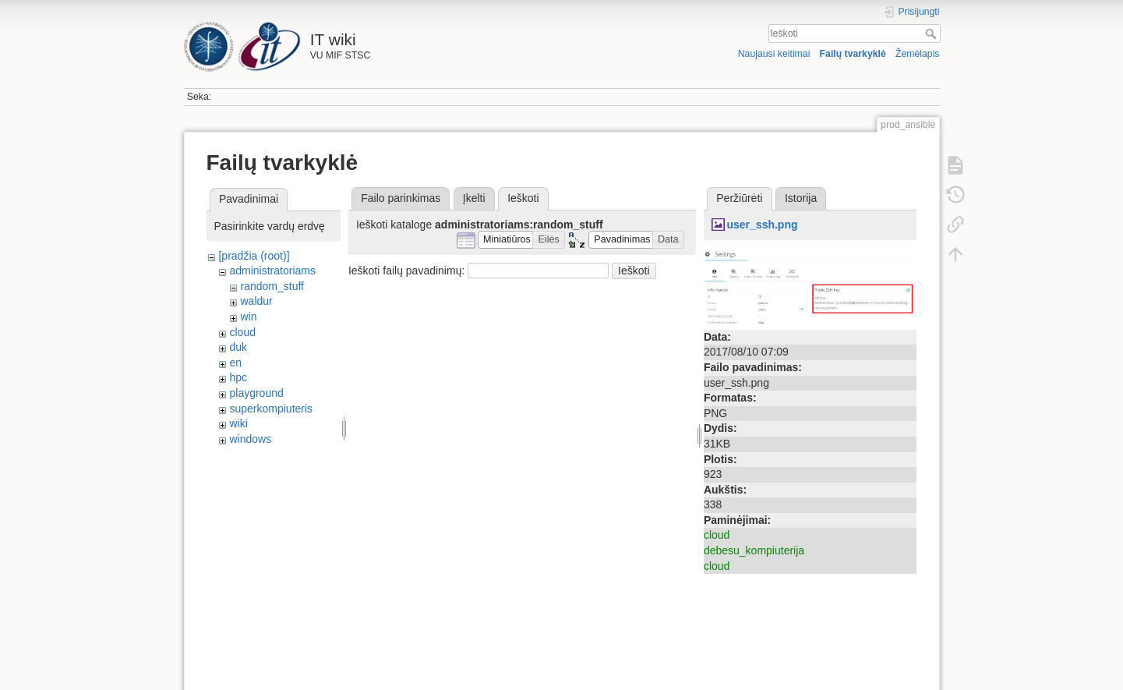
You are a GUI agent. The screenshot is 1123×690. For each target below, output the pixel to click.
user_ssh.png (761, 224)
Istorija (801, 198)
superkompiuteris (271, 408)
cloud (242, 332)
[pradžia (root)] (253, 255)
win (248, 316)
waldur (256, 301)
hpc (238, 377)
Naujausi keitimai (774, 53)
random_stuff (271, 286)
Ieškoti (932, 33)
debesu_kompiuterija (754, 550)
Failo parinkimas (400, 198)
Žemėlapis (917, 53)
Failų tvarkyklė (853, 53)
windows (250, 439)
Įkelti (474, 198)
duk (238, 347)
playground (256, 393)
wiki (238, 423)
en (235, 362)
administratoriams (272, 270)
